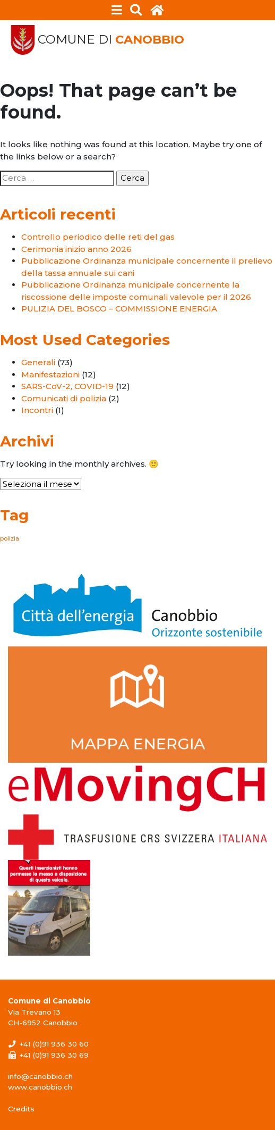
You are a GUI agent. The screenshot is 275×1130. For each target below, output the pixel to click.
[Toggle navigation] (117, 10)
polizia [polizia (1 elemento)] (9, 538)
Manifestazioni (50, 374)
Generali (38, 362)
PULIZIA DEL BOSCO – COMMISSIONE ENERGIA (119, 308)
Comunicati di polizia (63, 398)
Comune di (111, 39)
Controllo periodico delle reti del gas (98, 237)
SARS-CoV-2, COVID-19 (67, 386)
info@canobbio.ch (40, 1076)
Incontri (37, 410)
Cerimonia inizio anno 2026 (76, 249)
